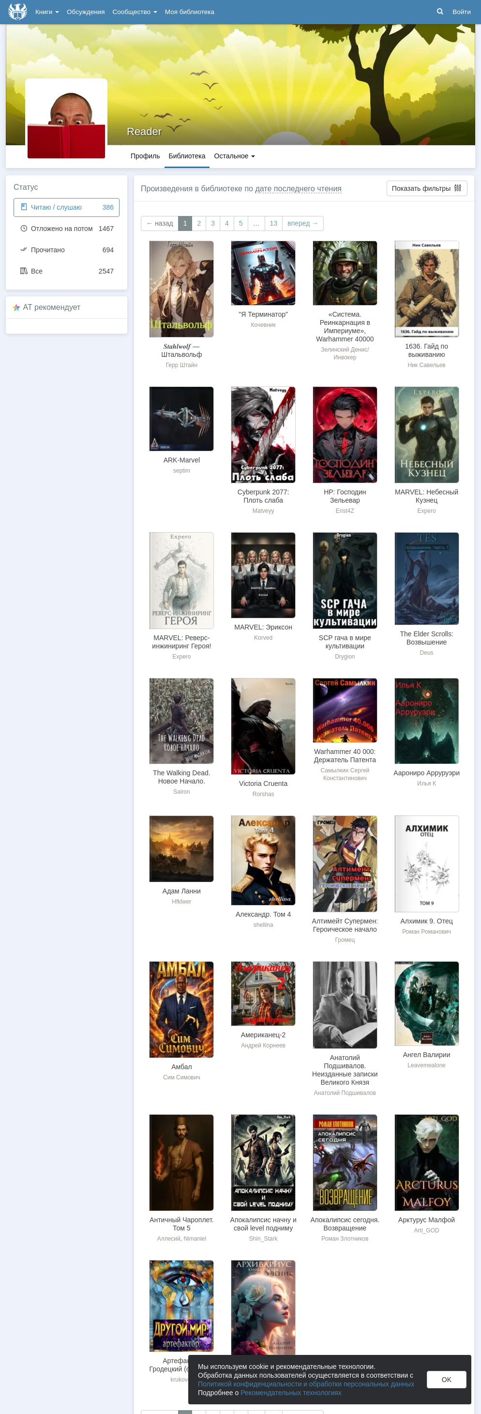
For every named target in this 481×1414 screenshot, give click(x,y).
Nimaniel (194, 1238)
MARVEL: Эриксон (263, 627)
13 (274, 223)
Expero (427, 510)
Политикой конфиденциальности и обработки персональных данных (306, 1384)
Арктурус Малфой (426, 1220)
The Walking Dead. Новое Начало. (181, 777)
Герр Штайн (181, 365)
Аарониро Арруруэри (426, 773)
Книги (47, 11)
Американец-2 (263, 1035)
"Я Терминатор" (263, 314)
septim (181, 470)
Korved (263, 637)
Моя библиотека (189, 11)
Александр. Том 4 (263, 914)
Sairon (181, 791)
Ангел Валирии (427, 1055)
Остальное (235, 156)
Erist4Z (345, 510)
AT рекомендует (52, 307)
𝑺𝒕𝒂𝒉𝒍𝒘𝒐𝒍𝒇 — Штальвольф (181, 350)
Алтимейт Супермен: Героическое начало (345, 925)
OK (446, 1379)
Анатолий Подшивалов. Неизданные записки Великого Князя (345, 1070)
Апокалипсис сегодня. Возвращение (345, 1224)
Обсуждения (86, 11)
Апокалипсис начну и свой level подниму (263, 1224)
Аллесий (168, 1238)
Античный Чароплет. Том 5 (182, 1224)
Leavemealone (426, 1065)
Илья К (426, 783)
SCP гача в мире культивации (345, 642)
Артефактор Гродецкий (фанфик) (182, 1365)
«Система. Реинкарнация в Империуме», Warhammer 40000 (345, 326)
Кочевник (263, 325)
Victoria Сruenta (263, 783)
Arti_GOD (426, 1230)
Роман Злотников (344, 1238)
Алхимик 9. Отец (426, 921)
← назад (159, 223)
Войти (461, 11)
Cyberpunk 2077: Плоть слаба (263, 496)
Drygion (345, 656)
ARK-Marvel (182, 460)
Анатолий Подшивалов (345, 1093)
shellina (263, 925)
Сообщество (135, 11)
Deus (427, 652)
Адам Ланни (182, 891)
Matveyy (263, 510)
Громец (345, 940)
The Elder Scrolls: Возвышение (426, 638)
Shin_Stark (263, 1238)
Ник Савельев (427, 365)
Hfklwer (181, 901)
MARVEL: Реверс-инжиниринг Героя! (181, 642)
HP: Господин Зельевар (345, 496)
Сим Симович (181, 1077)
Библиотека (186, 156)
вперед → (302, 223)
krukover (181, 1379)
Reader (144, 131)
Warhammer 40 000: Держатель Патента (345, 756)
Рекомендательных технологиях (291, 1393)
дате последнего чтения (298, 188)
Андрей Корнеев (263, 1045)
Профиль (145, 156)
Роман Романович (426, 931)
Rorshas (263, 794)
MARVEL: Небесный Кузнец (426, 496)
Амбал (181, 1067)
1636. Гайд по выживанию (426, 350)
